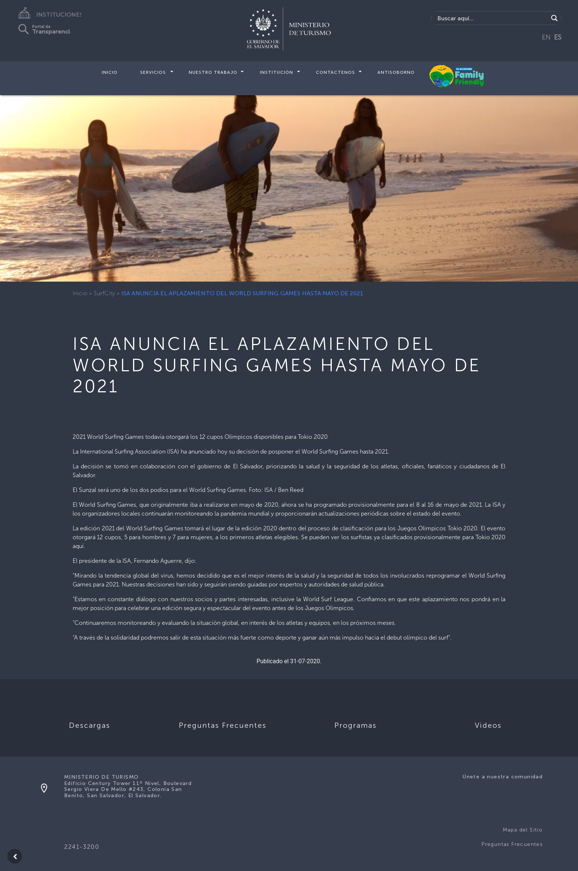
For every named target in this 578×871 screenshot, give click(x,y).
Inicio (110, 72)
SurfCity (104, 293)
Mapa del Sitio (523, 830)
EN (546, 37)
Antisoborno (396, 72)
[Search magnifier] (554, 18)
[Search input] (492, 18)
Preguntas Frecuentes (512, 844)
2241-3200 (81, 846)
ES (557, 37)
